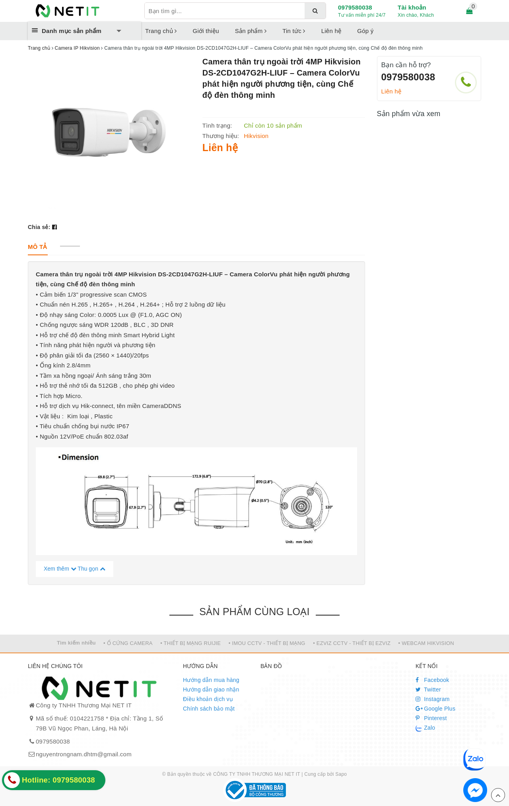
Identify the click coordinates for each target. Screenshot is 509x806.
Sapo (341, 774)
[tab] (37, 247)
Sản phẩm (250, 30)
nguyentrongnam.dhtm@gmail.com (84, 754)
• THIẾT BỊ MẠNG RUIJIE (190, 643)
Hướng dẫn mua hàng (211, 680)
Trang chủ (161, 30)
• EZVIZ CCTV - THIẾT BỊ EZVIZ (351, 643)
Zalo (425, 728)
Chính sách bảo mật (209, 708)
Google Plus (435, 708)
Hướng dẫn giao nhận (211, 689)
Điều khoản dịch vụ (208, 699)
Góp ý (365, 30)
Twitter (428, 689)
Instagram (433, 699)
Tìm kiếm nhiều (76, 643)
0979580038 (355, 7)
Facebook (432, 680)
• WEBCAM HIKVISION (426, 643)
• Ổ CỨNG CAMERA (128, 643)
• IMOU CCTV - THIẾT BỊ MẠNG (267, 643)
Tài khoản (412, 7)
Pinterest (431, 718)
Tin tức (293, 30)
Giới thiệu (206, 30)
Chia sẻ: (39, 227)
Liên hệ (331, 30)
